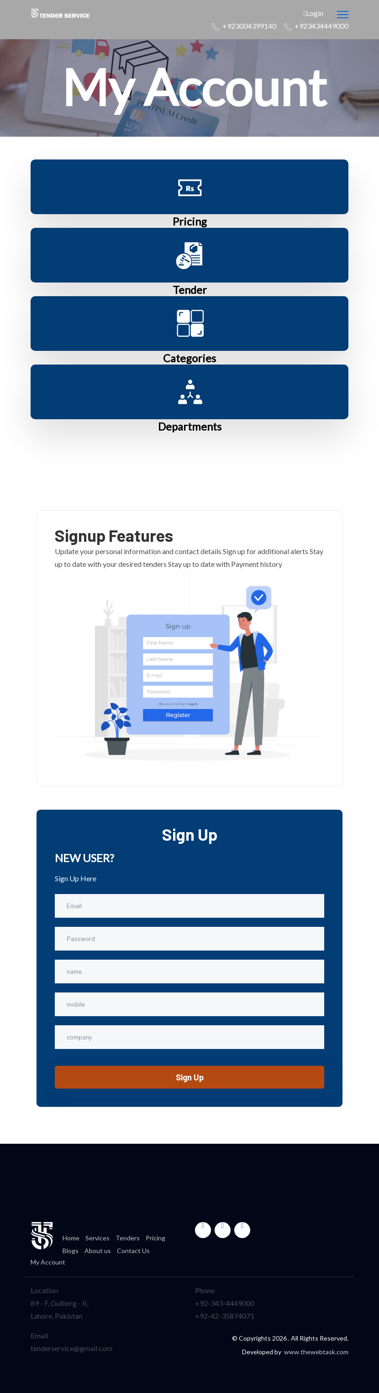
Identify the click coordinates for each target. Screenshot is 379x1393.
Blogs (71, 1250)
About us (97, 1250)
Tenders (128, 1238)
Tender (189, 289)
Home (71, 1238)
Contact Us (133, 1250)
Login (313, 13)
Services (97, 1238)
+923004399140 (249, 25)
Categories (189, 358)
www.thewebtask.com (316, 1352)
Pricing (189, 221)
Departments (189, 426)
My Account (48, 1262)
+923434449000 (321, 25)
